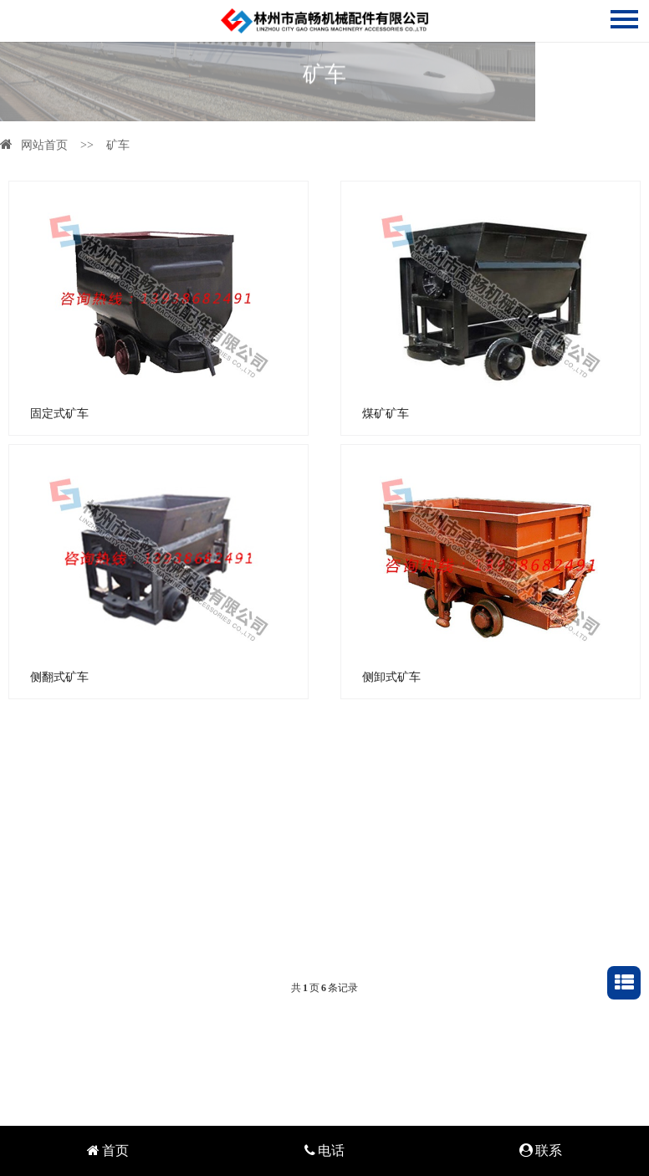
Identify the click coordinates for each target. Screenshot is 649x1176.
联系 (540, 1150)
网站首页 (34, 145)
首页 (108, 1150)
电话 (324, 1150)
